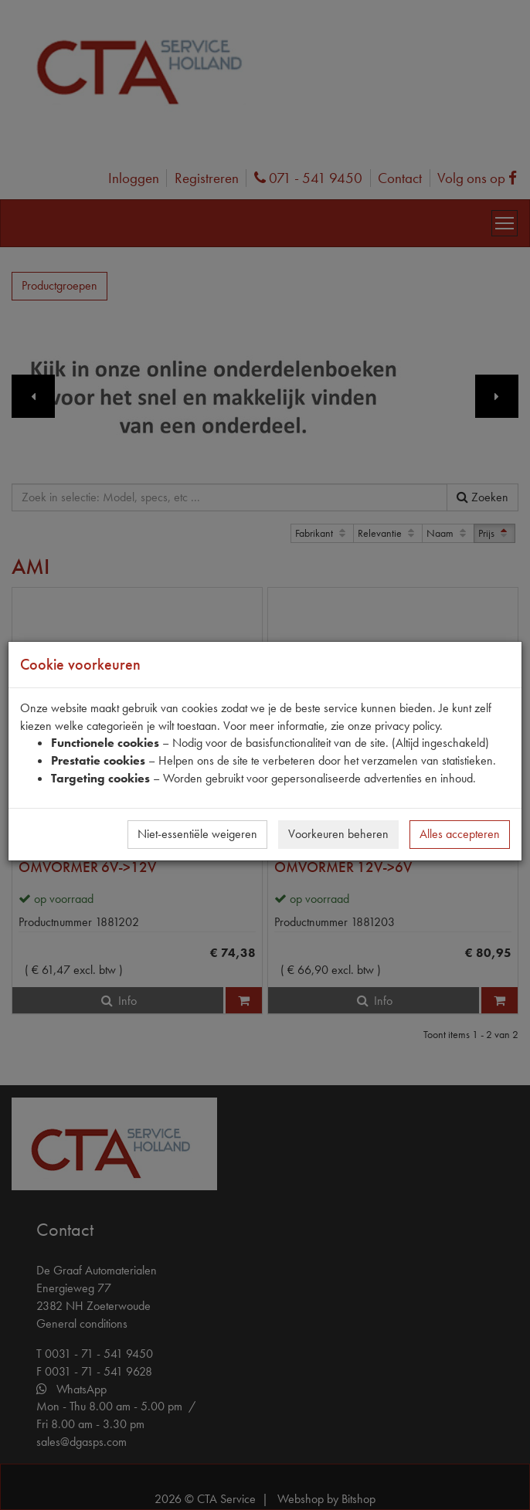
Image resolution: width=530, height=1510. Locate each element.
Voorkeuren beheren (338, 834)
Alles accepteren (460, 834)
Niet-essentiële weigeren (197, 834)
